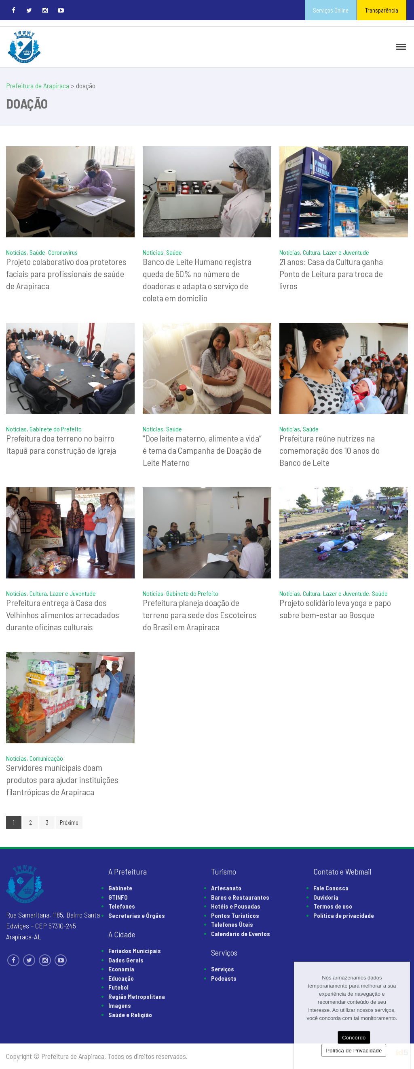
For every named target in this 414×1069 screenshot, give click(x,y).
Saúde (37, 252)
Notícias (16, 252)
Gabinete (120, 888)
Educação (121, 978)
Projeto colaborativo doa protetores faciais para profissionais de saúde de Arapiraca (66, 273)
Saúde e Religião (130, 1014)
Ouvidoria (325, 897)
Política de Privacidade (354, 1051)
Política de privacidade (343, 915)
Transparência (381, 10)
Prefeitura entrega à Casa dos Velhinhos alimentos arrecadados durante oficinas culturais (62, 614)
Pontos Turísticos (235, 915)
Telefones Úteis (232, 924)
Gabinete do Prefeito (56, 429)
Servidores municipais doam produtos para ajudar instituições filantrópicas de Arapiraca (62, 779)
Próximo (69, 822)
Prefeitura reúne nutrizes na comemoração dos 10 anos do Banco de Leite (329, 450)
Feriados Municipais (134, 950)
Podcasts (224, 978)
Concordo (353, 1038)
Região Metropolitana (136, 996)
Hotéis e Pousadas (235, 906)
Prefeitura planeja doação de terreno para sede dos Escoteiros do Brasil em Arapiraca (200, 614)
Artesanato (226, 888)
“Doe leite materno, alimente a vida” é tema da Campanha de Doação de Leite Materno (202, 450)
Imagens (119, 1005)
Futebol (118, 987)
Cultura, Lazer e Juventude (336, 252)
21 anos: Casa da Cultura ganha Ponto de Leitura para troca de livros (331, 273)
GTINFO (118, 897)
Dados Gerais (126, 960)
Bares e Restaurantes (240, 897)
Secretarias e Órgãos (136, 915)
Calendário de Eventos (240, 933)
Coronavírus (63, 252)
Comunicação (46, 758)
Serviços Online (331, 10)
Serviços (222, 969)
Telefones (121, 906)
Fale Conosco (331, 888)
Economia (121, 969)
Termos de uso (332, 906)
